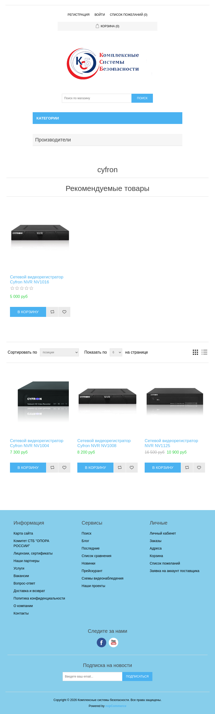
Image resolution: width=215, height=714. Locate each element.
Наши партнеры (26, 561)
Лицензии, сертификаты (32, 553)
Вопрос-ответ (24, 583)
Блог (85, 541)
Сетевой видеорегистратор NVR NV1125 (171, 443)
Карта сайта (23, 533)
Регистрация (79, 14)
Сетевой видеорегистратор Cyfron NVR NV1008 (104, 443)
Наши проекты (93, 586)
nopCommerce (115, 706)
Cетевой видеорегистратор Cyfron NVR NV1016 (36, 279)
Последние (91, 548)
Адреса (156, 548)
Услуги (18, 568)
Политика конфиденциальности (39, 598)
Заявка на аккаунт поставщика (174, 571)
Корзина (156, 556)
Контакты (20, 613)
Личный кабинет (163, 533)
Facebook (101, 642)
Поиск (86, 533)
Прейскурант (92, 571)
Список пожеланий (165, 563)
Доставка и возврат (29, 591)
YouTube (113, 642)
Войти (100, 14)
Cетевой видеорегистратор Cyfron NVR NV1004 (36, 443)
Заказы (155, 541)
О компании (23, 606)
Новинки (88, 563)
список (204, 352)
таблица (195, 352)
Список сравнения (96, 556)
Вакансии (21, 576)
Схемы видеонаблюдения (102, 578)
